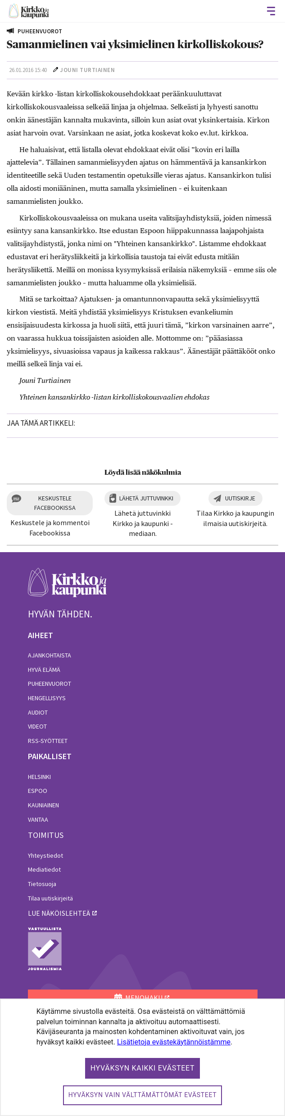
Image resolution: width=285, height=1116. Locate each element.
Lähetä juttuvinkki (146, 498)
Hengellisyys (47, 698)
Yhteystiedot (45, 855)
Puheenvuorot (49, 684)
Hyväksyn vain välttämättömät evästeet (142, 1094)
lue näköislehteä (59, 913)
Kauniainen (43, 805)
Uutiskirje (240, 498)
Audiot (38, 712)
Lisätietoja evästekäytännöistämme (174, 1042)
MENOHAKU (138, 997)
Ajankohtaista (49, 655)
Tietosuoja (42, 884)
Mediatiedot (44, 869)
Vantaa (38, 819)
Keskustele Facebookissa (55, 503)
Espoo (37, 791)
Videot (37, 726)
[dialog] (142, 1057)
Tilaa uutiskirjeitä (50, 898)
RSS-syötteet (48, 741)
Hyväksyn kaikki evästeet (142, 1068)
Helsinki (39, 777)
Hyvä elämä (44, 670)
